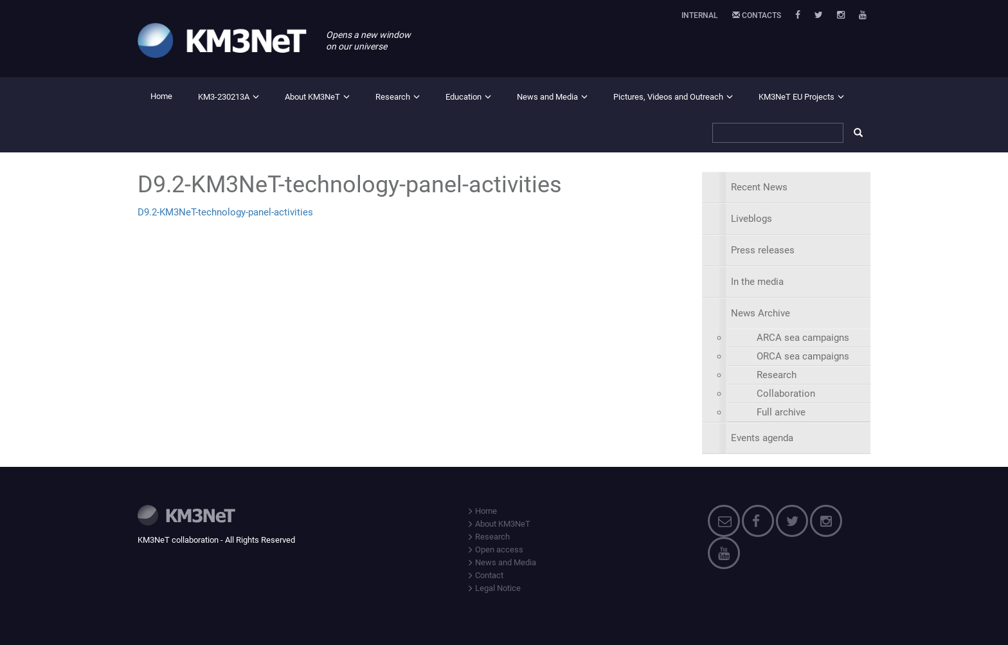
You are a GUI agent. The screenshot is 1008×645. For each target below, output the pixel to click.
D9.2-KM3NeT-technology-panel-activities (225, 212)
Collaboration (786, 393)
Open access (495, 549)
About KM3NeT (312, 97)
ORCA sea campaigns (803, 356)
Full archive (781, 412)
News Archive (760, 313)
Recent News (759, 187)
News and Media (547, 97)
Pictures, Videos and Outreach (668, 97)
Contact (485, 575)
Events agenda (762, 438)
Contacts (756, 15)
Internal (699, 15)
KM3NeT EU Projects (796, 97)
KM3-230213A (223, 97)
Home (161, 96)
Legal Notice (494, 588)
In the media (757, 281)
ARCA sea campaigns (803, 337)
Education (464, 97)
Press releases (763, 250)
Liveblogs (751, 218)
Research (392, 97)
